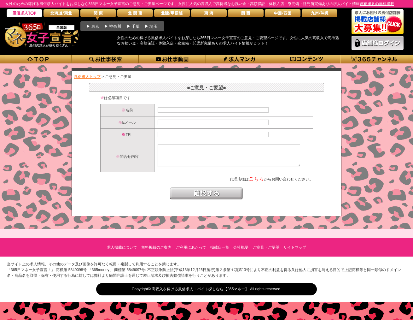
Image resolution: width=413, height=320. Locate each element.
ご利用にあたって (191, 247)
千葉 (135, 26)
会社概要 (240, 247)
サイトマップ (294, 247)
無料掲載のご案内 (156, 247)
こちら (256, 183)
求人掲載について (122, 247)
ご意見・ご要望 (266, 247)
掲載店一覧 (219, 247)
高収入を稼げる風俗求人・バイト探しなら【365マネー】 (200, 289)
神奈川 (115, 26)
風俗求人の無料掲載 (377, 4)
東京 (95, 26)
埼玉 (153, 26)
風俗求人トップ (87, 76)
